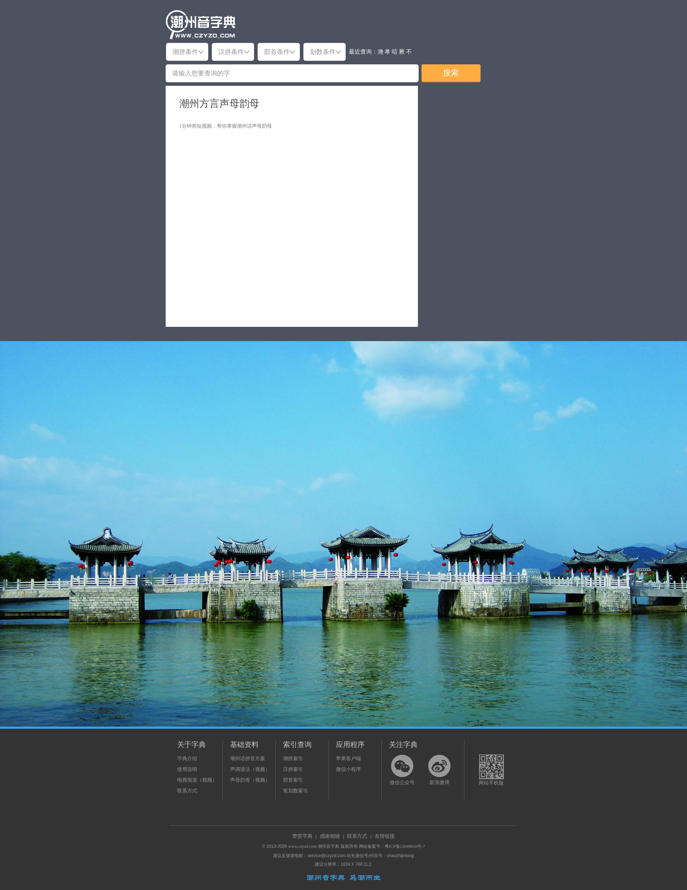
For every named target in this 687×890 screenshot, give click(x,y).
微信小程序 (348, 769)
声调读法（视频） (250, 769)
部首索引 (293, 780)
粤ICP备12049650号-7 (405, 846)
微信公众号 (402, 782)
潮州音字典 (328, 846)
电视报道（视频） (197, 780)
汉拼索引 (293, 769)
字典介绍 (187, 758)
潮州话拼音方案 (247, 758)
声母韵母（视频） (250, 780)
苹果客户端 (348, 758)
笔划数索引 (295, 790)
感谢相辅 (330, 836)
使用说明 (187, 769)
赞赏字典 (302, 836)
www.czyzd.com (302, 846)
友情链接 (385, 836)
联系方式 (187, 790)
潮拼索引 (293, 758)
